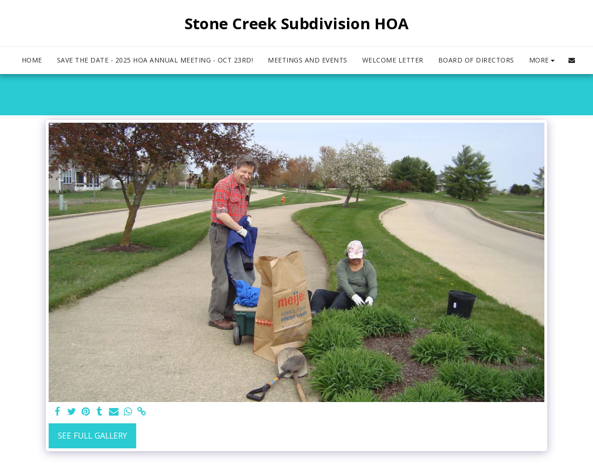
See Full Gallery (92, 435)
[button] (571, 60)
